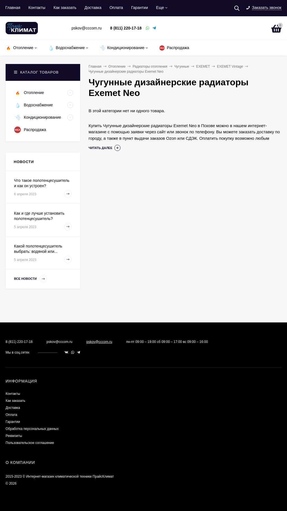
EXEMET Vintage (230, 66)
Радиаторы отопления (150, 66)
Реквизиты (14, 436)
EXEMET (203, 66)
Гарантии (139, 7)
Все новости (30, 279)
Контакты (36, 7)
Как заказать (65, 7)
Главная (12, 7)
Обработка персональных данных (32, 429)
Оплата (116, 7)
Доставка (93, 7)
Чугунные (181, 66)
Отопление (117, 66)
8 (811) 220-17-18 (126, 28)
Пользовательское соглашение (30, 443)
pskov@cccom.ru (99, 342)
